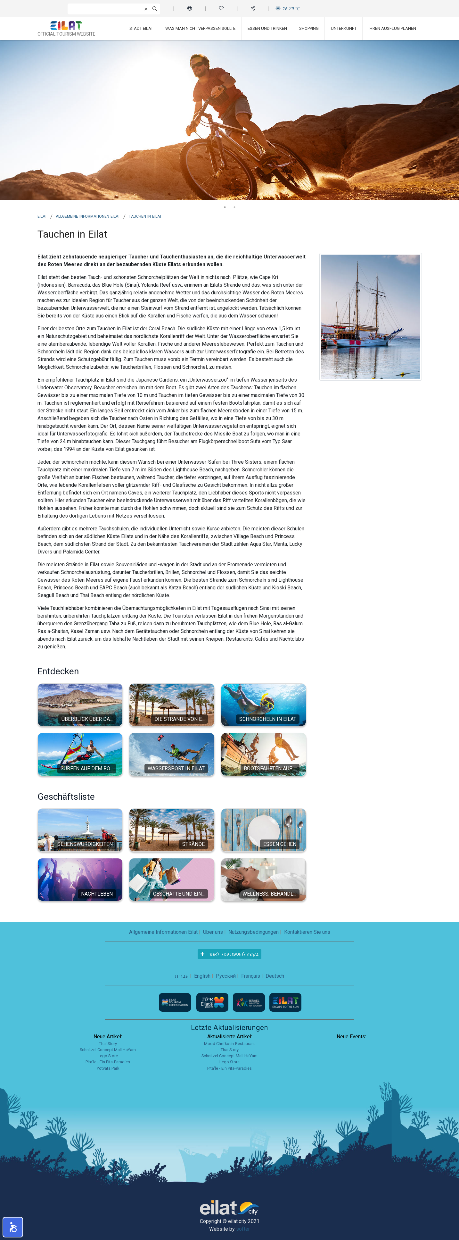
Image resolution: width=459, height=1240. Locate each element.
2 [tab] (234, 207)
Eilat (42, 216)
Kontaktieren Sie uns (307, 932)
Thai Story (108, 1043)
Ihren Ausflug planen (392, 28)
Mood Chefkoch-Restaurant (229, 1043)
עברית (182, 976)
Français (250, 976)
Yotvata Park (108, 1068)
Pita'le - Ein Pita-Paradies (108, 1061)
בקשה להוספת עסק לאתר (229, 954)
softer (243, 1229)
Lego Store (108, 1055)
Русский (226, 976)
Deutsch (275, 976)
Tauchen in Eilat (145, 216)
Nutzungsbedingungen (253, 932)
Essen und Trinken (267, 28)
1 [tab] (225, 207)
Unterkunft (344, 28)
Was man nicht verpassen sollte (200, 28)
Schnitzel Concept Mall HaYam (108, 1049)
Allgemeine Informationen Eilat (88, 216)
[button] (12, 1227)
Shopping (309, 28)
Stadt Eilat (141, 28)
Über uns (213, 932)
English (202, 976)
